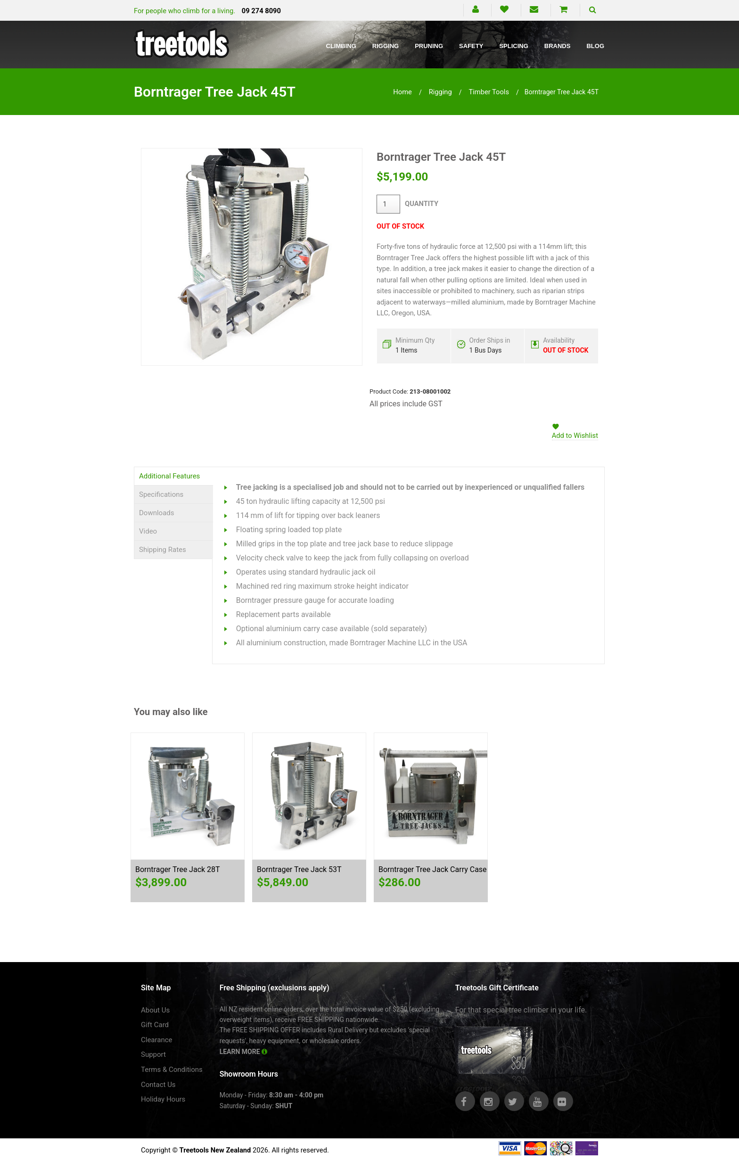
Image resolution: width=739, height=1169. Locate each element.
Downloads (156, 513)
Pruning (429, 45)
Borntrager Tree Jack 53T (299, 869)
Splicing (513, 45)
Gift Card (155, 1025)
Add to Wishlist (575, 435)
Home (402, 92)
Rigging (385, 45)
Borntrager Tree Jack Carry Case (432, 869)
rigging (440, 92)
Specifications (161, 494)
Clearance (156, 1040)
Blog (595, 45)
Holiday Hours (163, 1099)
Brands (557, 45)
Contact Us (158, 1084)
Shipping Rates (162, 549)
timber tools (488, 92)
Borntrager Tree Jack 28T (177, 869)
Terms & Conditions (172, 1069)
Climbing (341, 45)
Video (148, 531)
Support (153, 1054)
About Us (155, 1010)
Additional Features (169, 476)
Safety (471, 45)
